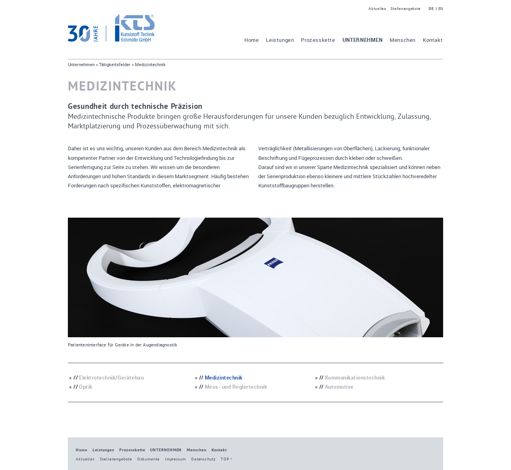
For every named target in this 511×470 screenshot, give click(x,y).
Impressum (175, 459)
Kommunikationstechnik (355, 377)
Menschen (403, 40)
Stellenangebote (405, 8)
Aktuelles (377, 8)
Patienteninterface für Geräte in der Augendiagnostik (122, 345)
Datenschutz (203, 459)
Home (251, 40)
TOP (225, 459)
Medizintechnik (224, 377)
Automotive (339, 386)
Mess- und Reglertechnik (236, 386)
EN (440, 8)
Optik (86, 386)
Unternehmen (363, 40)
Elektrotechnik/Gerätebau (111, 377)
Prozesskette (318, 40)
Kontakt (433, 40)
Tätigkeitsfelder (115, 64)
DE (431, 8)
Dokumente (148, 459)
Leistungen (280, 40)
